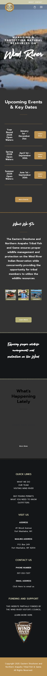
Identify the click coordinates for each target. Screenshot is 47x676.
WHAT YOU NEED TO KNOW (23, 499)
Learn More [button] (40, 135)
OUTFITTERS (23, 502)
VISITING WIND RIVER (23, 488)
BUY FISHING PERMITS (23, 496)
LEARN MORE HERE (23, 615)
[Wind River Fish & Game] (10, 7)
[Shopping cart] (33, 7)
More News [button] (23, 446)
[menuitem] (31, 2)
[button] (41, 6)
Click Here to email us (23, 586)
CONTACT (38, 2)
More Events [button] (23, 200)
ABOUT (31, 2)
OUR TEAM (23, 485)
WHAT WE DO (23, 481)
